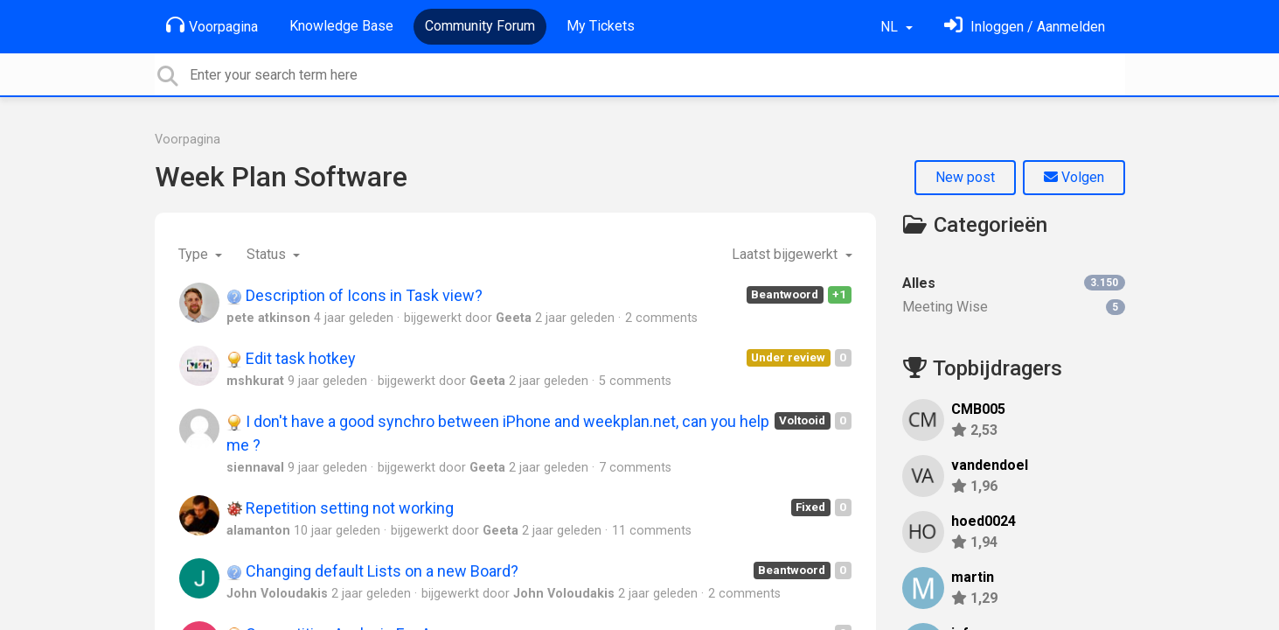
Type (195, 254)
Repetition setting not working (340, 508)
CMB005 (978, 409)
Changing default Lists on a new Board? (372, 571)
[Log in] (1024, 27)
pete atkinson (268, 318)
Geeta (514, 318)
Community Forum (480, 26)
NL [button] (890, 26)
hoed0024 (983, 521)
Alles (1013, 283)
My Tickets (601, 26)
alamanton (258, 530)
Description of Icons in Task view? (354, 295)
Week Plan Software (281, 176)
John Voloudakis (277, 593)
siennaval (255, 467)
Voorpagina (212, 25)
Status (268, 254)
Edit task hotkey (291, 358)
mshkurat (255, 381)
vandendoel (989, 465)
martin (972, 577)
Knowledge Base (341, 26)
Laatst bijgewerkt (786, 254)
